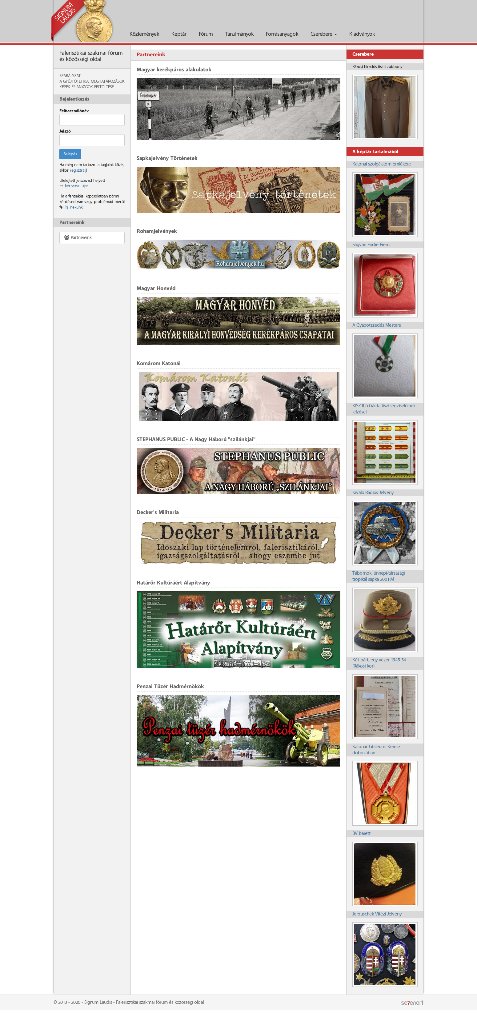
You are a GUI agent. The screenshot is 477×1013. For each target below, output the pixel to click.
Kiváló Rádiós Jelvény (373, 492)
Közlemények (144, 34)
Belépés (70, 154)
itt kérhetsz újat (73, 186)
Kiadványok (362, 34)
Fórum (206, 34)
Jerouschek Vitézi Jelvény (377, 914)
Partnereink (78, 237)
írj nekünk (73, 207)
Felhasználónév (74, 111)
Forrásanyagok (282, 34)
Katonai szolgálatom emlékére (381, 164)
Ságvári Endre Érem (371, 244)
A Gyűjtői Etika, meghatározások (92, 81)
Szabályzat (70, 76)
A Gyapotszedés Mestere (376, 325)
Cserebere (324, 34)
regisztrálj (78, 170)
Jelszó (65, 131)
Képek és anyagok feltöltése (86, 87)
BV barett (361, 833)
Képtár (178, 34)
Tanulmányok (239, 34)
